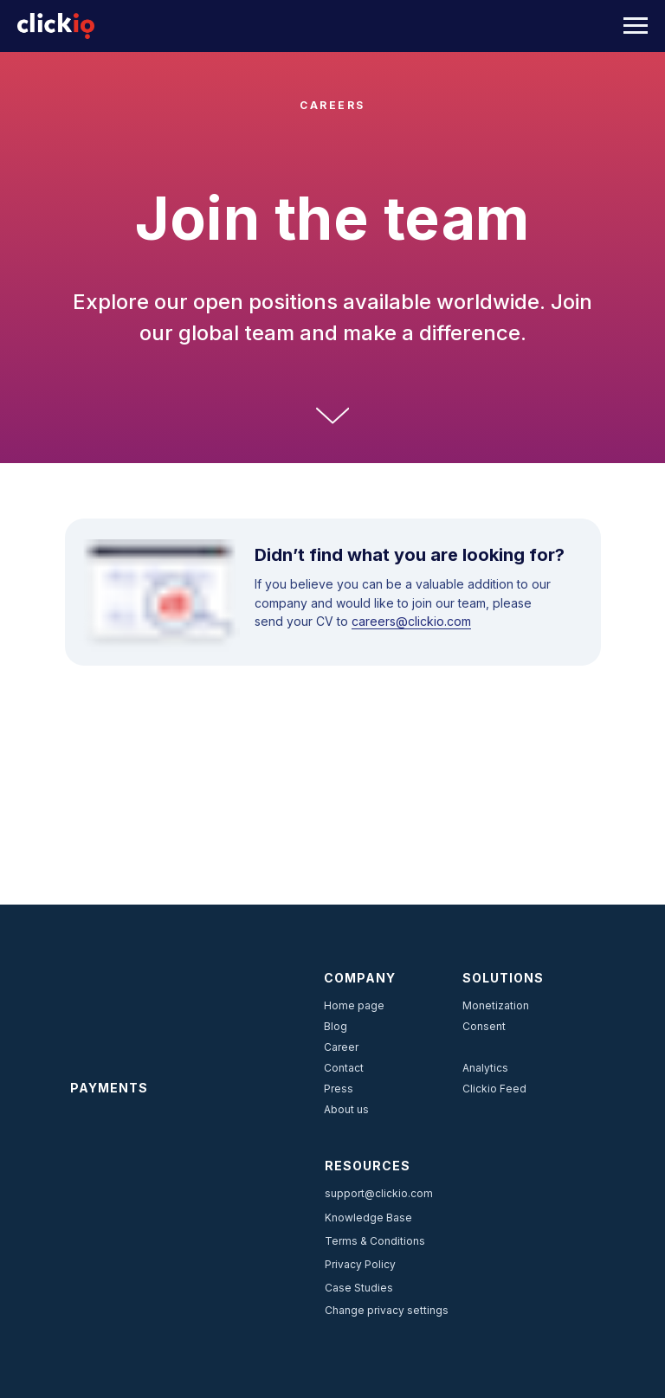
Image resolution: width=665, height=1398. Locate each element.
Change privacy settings (387, 1310)
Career (341, 1046)
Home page (354, 1005)
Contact (344, 1067)
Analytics (485, 1067)
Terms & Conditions (375, 1240)
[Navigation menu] (635, 26)
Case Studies (359, 1287)
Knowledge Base (368, 1217)
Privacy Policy (360, 1264)
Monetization (495, 1005)
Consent (484, 1026)
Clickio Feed (494, 1088)
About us (346, 1109)
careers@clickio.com (411, 621)
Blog (335, 1026)
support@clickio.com (379, 1193)
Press (338, 1088)
